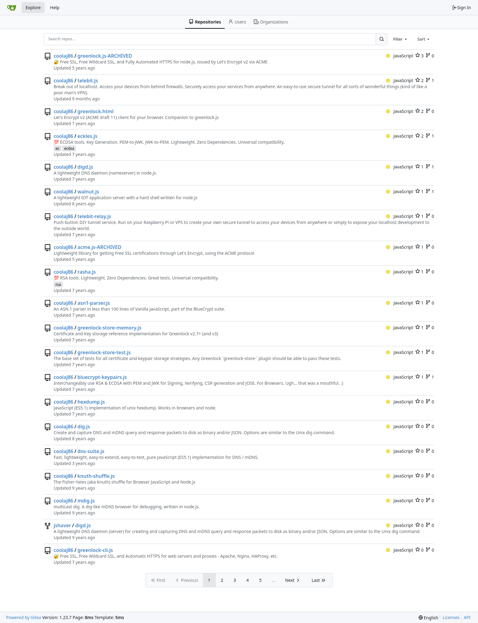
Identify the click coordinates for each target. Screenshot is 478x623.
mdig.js (86, 501)
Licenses (451, 617)
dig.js (83, 426)
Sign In (461, 7)
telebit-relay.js (94, 216)
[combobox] (401, 39)
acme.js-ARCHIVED (99, 247)
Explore (33, 7)
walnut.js (88, 192)
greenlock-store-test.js (104, 352)
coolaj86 (63, 56)
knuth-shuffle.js (96, 476)
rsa (58, 284)
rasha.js (86, 272)
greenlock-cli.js (95, 550)
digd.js (85, 167)
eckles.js (87, 136)
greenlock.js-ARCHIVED (104, 56)
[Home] (11, 7)
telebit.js (87, 80)
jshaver (62, 525)
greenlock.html (95, 111)
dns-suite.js (91, 451)
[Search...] (381, 39)
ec (57, 148)
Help (54, 7)
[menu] (428, 618)
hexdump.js (91, 402)
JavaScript (399, 56)
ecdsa (69, 148)
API (467, 617)
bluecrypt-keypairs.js (102, 377)
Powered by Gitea (23, 617)
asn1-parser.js (93, 303)
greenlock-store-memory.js (109, 328)
